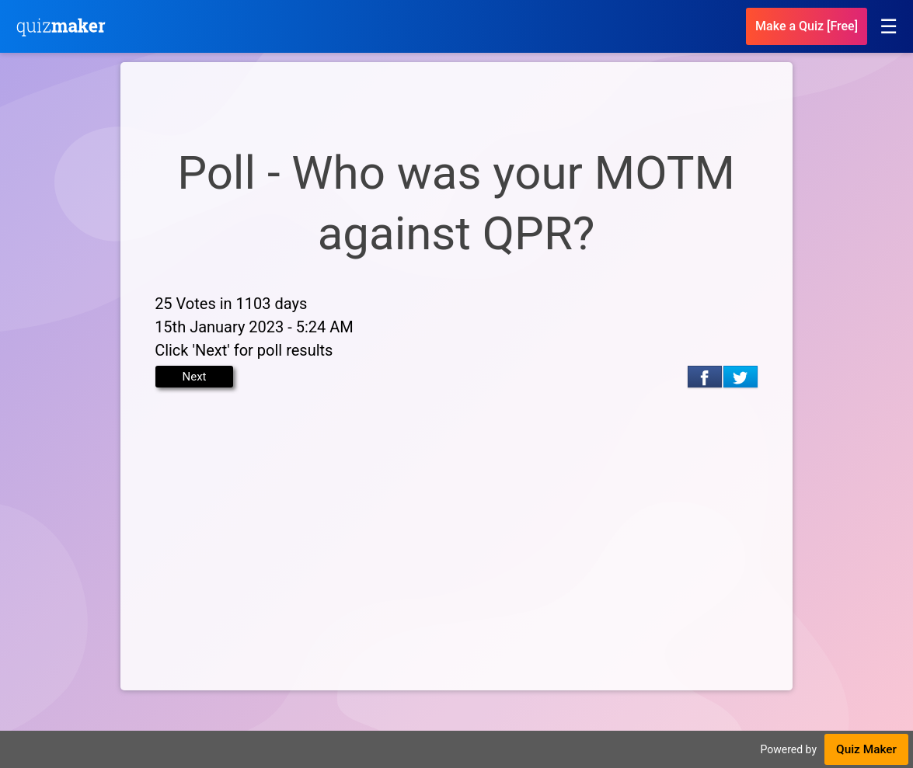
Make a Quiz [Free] (806, 26)
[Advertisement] (456, 531)
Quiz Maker (866, 749)
